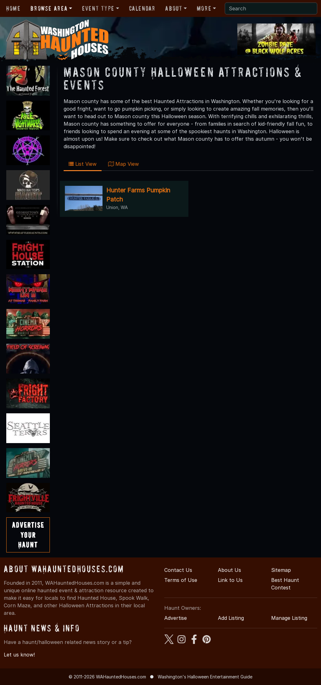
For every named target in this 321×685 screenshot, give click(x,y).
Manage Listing (289, 618)
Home (13, 8)
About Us (229, 570)
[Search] (271, 8)
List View (83, 164)
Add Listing (231, 618)
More (204, 8)
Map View (123, 164)
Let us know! (19, 654)
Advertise (175, 618)
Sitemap (281, 570)
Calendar (142, 8)
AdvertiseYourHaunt (28, 535)
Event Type (98, 8)
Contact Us (178, 570)
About (173, 8)
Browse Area (48, 8)
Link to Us (230, 580)
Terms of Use (180, 580)
